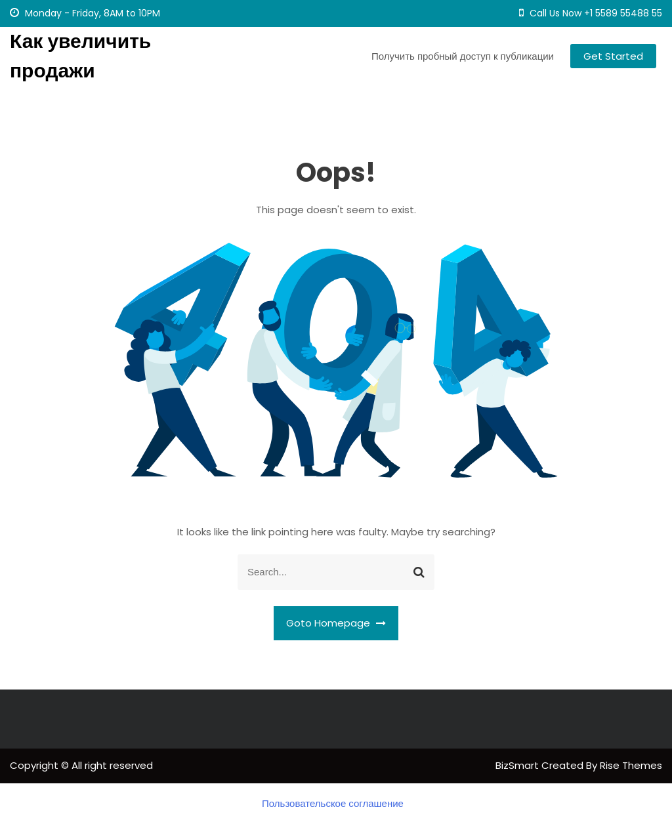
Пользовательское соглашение (333, 803)
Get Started (613, 56)
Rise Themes (631, 765)
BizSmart (518, 765)
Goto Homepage (336, 623)
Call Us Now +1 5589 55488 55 (590, 13)
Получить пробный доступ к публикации (462, 56)
